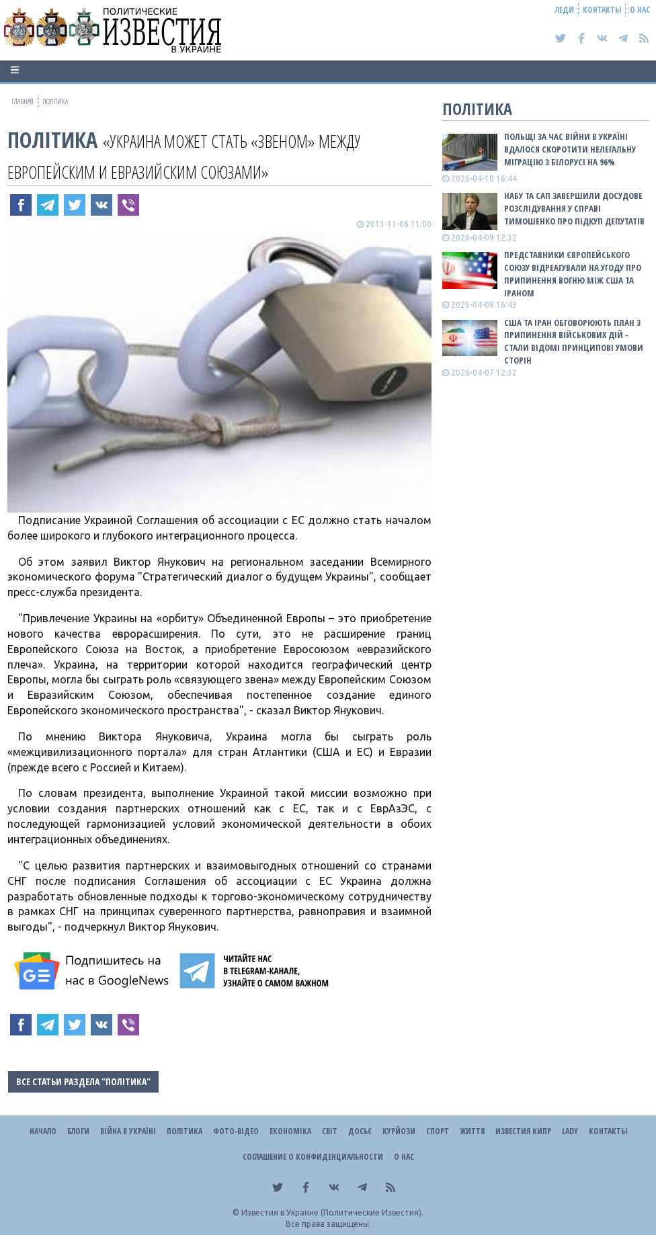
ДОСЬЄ (360, 1131)
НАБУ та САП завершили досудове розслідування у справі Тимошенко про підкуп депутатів (574, 208)
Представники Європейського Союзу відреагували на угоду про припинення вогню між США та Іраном (572, 274)
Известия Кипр (523, 1131)
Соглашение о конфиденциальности (313, 1156)
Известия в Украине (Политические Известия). (332, 1212)
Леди (564, 9)
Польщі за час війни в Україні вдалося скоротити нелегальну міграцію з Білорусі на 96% (570, 149)
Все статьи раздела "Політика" (83, 1081)
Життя (472, 1131)
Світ (329, 1131)
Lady (570, 1131)
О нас (640, 9)
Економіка (290, 1131)
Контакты (602, 9)
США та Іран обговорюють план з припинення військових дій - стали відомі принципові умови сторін (573, 341)
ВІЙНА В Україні (128, 1131)
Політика (52, 139)
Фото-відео (236, 1131)
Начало (43, 1131)
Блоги (78, 1131)
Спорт (437, 1131)
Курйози (398, 1131)
